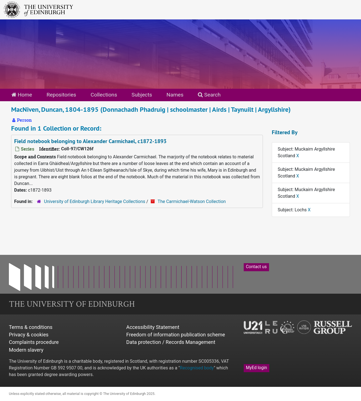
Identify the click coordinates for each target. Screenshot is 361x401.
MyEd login (256, 367)
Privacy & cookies (29, 334)
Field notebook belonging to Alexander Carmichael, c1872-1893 (90, 141)
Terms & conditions (31, 327)
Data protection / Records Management (170, 342)
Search (209, 95)
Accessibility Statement (152, 327)
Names (174, 95)
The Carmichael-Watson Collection (192, 201)
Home (21, 95)
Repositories (61, 95)
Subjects (141, 95)
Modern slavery (26, 350)
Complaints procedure (34, 342)
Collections (104, 95)
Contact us (256, 266)
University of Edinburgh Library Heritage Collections (94, 201)
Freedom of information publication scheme (175, 334)
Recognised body (197, 367)
